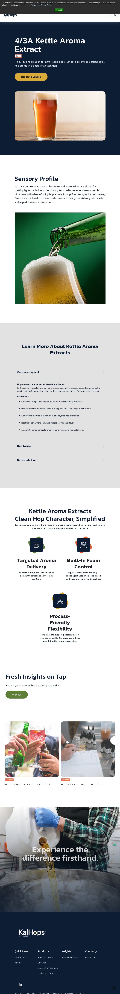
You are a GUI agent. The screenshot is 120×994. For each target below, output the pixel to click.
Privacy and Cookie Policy (41, 5)
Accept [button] (59, 10)
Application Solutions (48, 968)
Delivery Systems (46, 973)
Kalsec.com (90, 957)
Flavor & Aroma (45, 957)
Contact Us (20, 957)
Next (114, 740)
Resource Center (70, 957)
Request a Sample (31, 77)
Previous (5, 740)
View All (16, 694)
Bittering (42, 962)
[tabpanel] (60, 403)
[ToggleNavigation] (108, 15)
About (18, 962)
